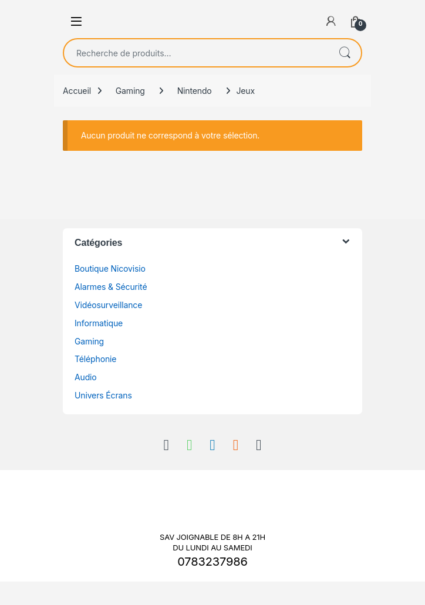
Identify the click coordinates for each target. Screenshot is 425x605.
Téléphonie (95, 359)
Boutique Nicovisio (110, 268)
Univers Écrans (103, 395)
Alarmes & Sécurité (111, 287)
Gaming (130, 91)
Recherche (344, 52)
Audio (86, 377)
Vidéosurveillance (108, 305)
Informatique (99, 323)
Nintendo (194, 91)
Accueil (77, 91)
